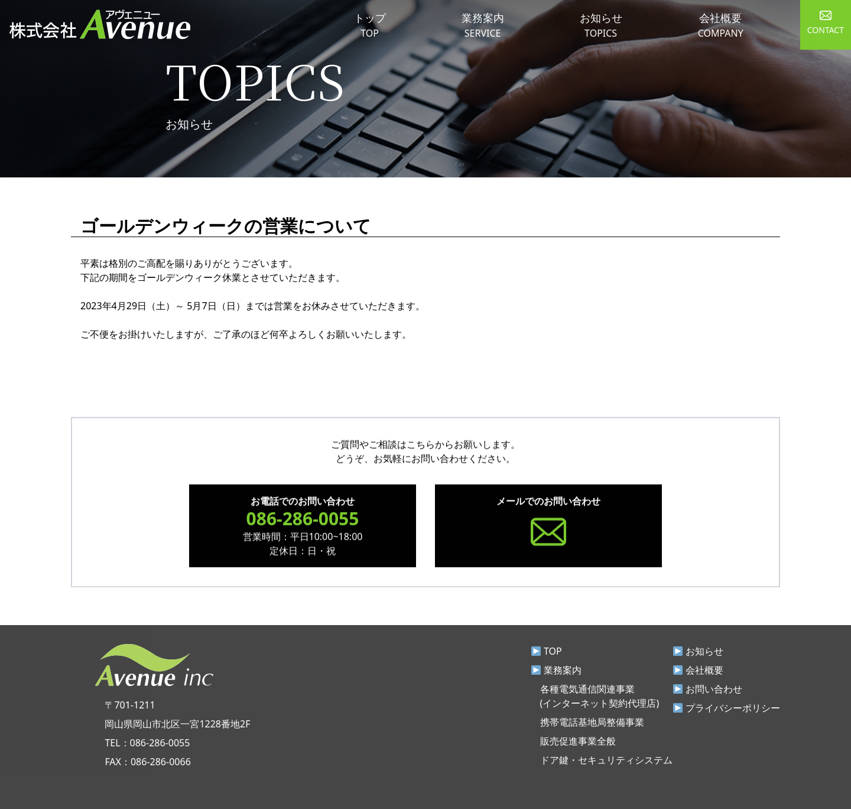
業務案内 (556, 670)
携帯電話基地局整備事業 (592, 722)
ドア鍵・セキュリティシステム (606, 759)
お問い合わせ (707, 688)
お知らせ (698, 651)
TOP (546, 651)
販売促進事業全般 (578, 740)
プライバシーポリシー (726, 707)
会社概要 (698, 670)
